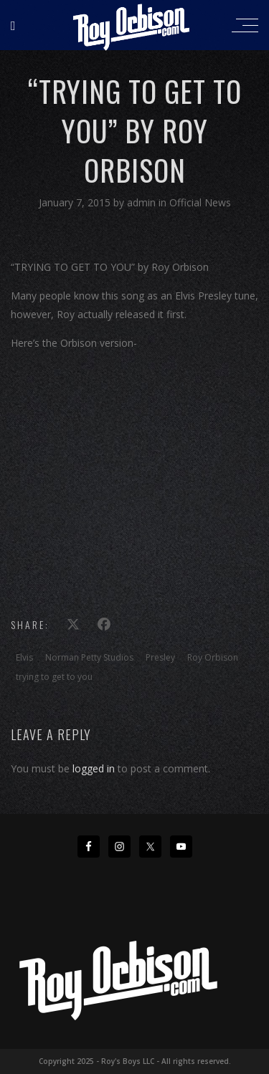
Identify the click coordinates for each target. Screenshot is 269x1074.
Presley (160, 657)
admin (143, 202)
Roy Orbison (212, 657)
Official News (200, 202)
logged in (93, 768)
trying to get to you (54, 677)
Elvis (24, 657)
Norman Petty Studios (89, 657)
